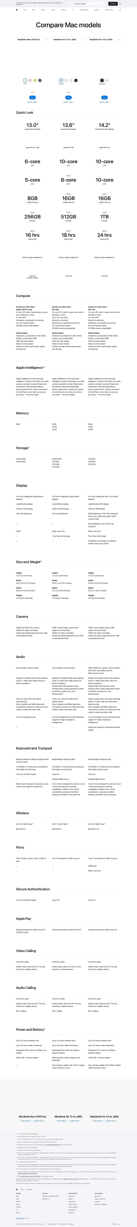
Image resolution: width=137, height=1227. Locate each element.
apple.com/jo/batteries (53, 1144)
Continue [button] (113, 4)
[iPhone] (43, 9)
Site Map (70, 1224)
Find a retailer (20, 1218)
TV (17, 1210)
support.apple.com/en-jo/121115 (27, 1173)
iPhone (18, 1201)
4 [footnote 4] (41, 561)
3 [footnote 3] (35, 220)
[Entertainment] (84, 9)
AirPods (18, 1207)
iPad (17, 1199)
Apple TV (71, 1199)
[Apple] (16, 9)
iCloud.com (45, 1199)
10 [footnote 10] (110, 516)
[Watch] (53, 9)
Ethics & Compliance (101, 1204)
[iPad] (33, 9)
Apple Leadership (100, 1199)
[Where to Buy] (109, 9)
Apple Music (72, 1201)
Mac (17, 1196)
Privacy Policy (52, 1224)
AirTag (18, 1212)
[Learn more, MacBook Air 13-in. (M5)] (68, 102)
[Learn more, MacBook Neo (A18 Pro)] (32, 102)
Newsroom (98, 1196)
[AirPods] (63, 9)
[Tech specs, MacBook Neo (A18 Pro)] (26, 1121)
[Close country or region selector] (120, 4)
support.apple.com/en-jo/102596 (30, 1176)
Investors (97, 1201)
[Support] (96, 9)
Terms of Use (62, 1224)
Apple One (71, 1196)
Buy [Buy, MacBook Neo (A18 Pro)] (32, 97)
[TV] (73, 9)
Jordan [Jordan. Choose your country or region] (114, 1224)
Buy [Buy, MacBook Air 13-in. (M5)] (68, 97)
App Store (71, 1212)
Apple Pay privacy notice (70, 1179)
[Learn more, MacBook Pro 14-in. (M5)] (104, 102)
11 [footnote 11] (76, 128)
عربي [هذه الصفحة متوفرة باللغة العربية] (119, 1224)
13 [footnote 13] (42, 257)
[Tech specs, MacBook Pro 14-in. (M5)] (98, 1121)
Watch (18, 1204)
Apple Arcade (72, 1204)
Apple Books (72, 1210)
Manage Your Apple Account (50, 1196)
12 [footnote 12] (32, 823)
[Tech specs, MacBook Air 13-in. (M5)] (62, 1121)
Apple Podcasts (73, 1207)
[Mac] (25, 9)
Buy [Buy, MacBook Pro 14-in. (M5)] (104, 97)
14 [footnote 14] (62, 693)
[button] (88, 3)
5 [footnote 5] (36, 238)
